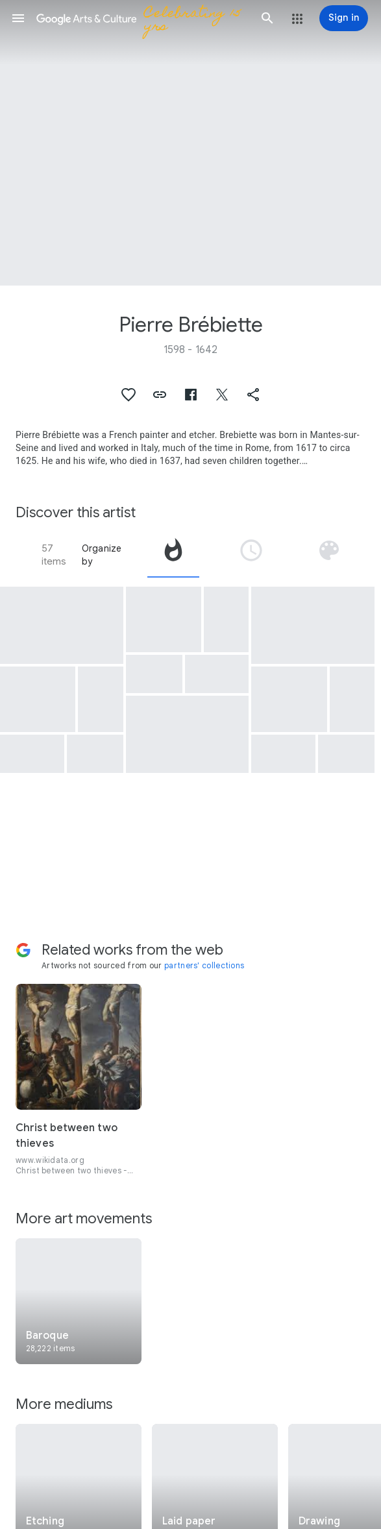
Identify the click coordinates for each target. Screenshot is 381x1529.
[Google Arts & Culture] (142, 18)
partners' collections (204, 965)
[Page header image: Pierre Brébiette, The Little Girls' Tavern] (190, 143)
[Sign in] (343, 18)
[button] (18, 18)
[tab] (173, 555)
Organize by (102, 555)
